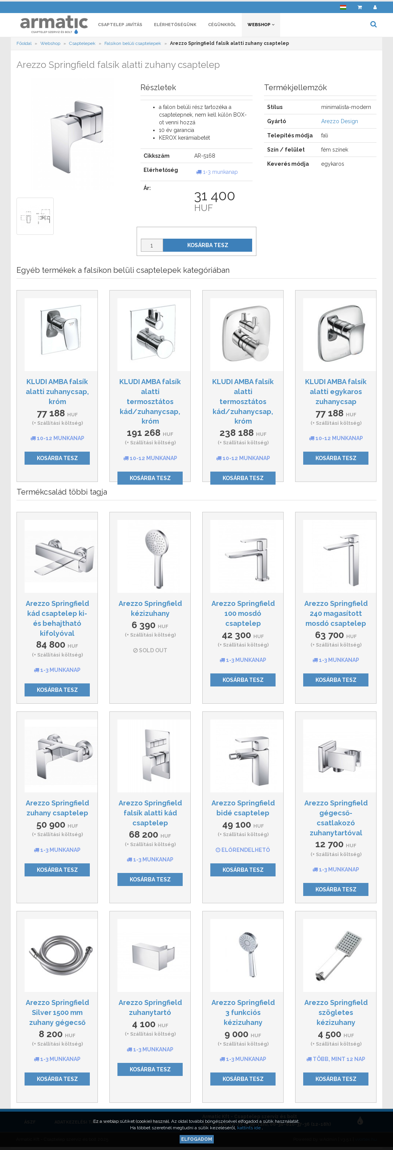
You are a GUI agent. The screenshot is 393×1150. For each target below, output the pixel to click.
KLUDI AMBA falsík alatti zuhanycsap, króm (57, 393)
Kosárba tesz (207, 247)
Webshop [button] (261, 26)
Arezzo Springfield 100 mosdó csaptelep (243, 615)
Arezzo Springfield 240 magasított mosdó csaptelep (336, 615)
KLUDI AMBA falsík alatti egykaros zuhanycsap (336, 393)
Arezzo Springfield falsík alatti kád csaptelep (150, 814)
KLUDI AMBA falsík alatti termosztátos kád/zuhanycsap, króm (150, 403)
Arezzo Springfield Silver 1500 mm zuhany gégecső (57, 1014)
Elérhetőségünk (175, 25)
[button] (343, 6)
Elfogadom (196, 1139)
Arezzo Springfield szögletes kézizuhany (336, 1014)
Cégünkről (222, 25)
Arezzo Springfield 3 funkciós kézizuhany (243, 1014)
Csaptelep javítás (120, 25)
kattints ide (249, 1127)
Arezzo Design (339, 123)
